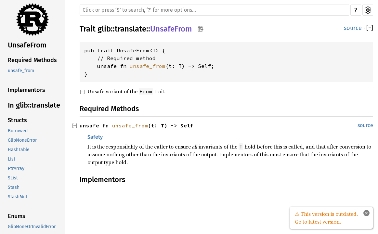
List (11, 159)
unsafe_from (21, 70)
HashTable (19, 149)
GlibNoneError (22, 140)
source (353, 28)
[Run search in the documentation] (214, 10)
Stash (14, 187)
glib (104, 28)
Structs (17, 120)
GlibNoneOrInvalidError (32, 226)
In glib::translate (34, 105)
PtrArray (16, 168)
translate (130, 28)
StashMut (17, 197)
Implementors (26, 90)
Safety (95, 137)
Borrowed (18, 131)
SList (13, 178)
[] (369, 28)
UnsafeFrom (27, 45)
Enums (16, 216)
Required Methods (32, 60)
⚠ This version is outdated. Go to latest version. (326, 217)
